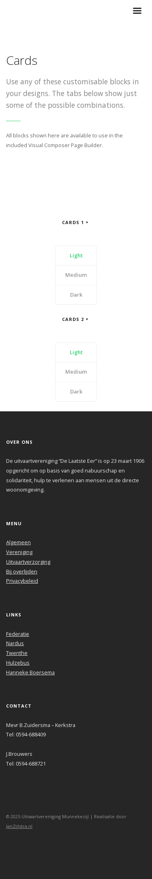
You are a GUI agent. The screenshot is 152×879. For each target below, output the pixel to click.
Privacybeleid (22, 580)
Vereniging (19, 552)
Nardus (15, 643)
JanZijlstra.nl (19, 826)
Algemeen (18, 542)
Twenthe (17, 653)
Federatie (17, 633)
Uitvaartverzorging (28, 561)
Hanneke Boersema (30, 672)
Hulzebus (18, 662)
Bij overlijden (21, 571)
